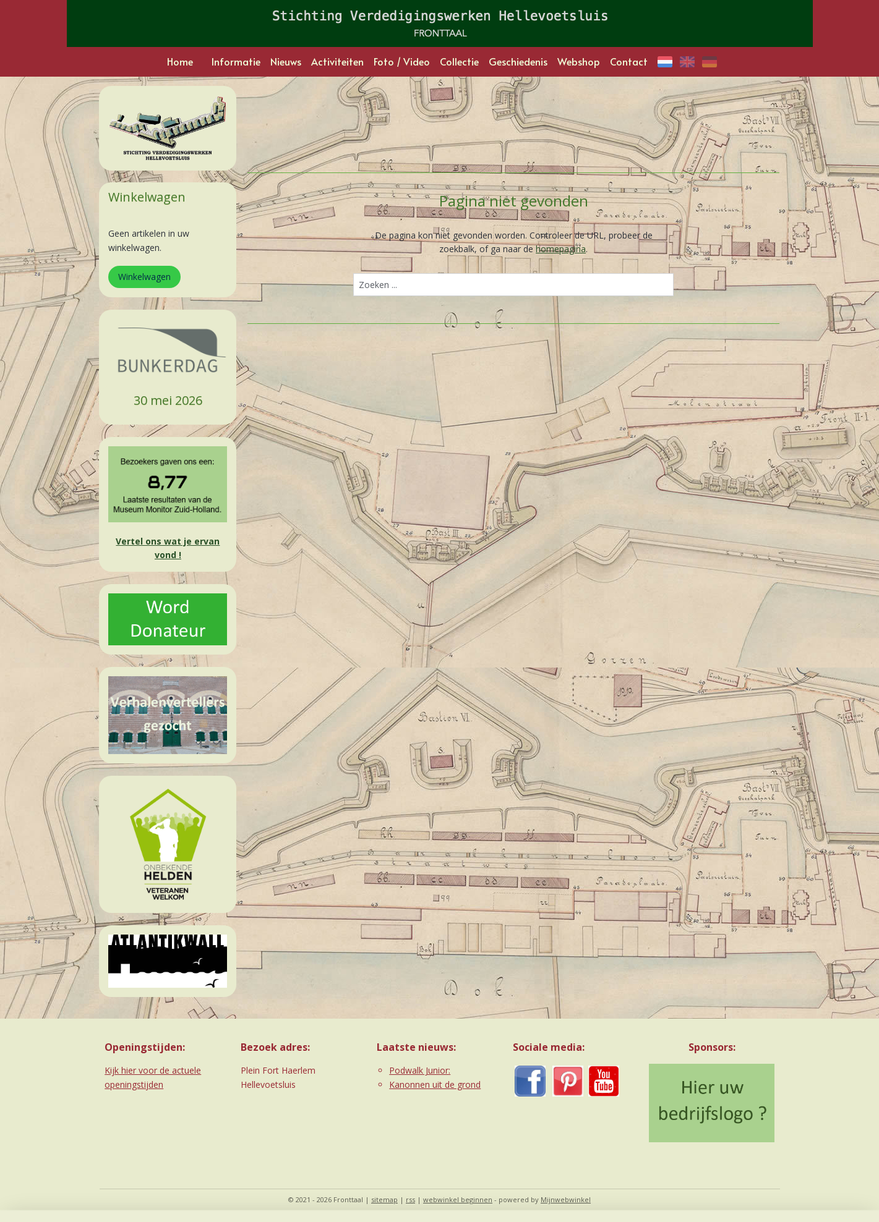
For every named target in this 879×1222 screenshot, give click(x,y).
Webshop (578, 61)
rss (410, 1199)
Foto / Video (402, 61)
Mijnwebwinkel (566, 1199)
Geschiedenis (518, 61)
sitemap (384, 1199)
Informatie (236, 61)
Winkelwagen (144, 276)
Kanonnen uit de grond (435, 1084)
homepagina (561, 249)
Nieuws (285, 61)
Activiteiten (337, 61)
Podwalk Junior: (419, 1070)
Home (180, 61)
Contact (629, 61)
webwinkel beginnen (457, 1199)
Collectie (459, 61)
